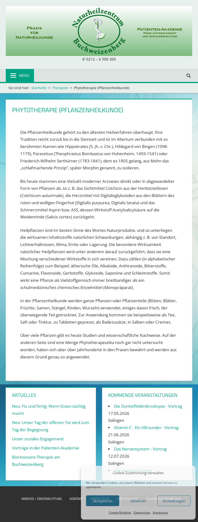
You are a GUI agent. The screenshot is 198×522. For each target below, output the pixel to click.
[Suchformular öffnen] (188, 75)
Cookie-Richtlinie (120, 512)
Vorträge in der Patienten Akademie (45, 448)
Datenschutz (141, 512)
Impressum (160, 512)
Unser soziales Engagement (38, 439)
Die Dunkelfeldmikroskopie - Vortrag (148, 406)
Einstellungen (174, 500)
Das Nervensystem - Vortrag (140, 449)
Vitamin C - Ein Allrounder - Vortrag (146, 427)
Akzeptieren (102, 500)
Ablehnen (138, 500)
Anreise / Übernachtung (41, 498)
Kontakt (76, 498)
